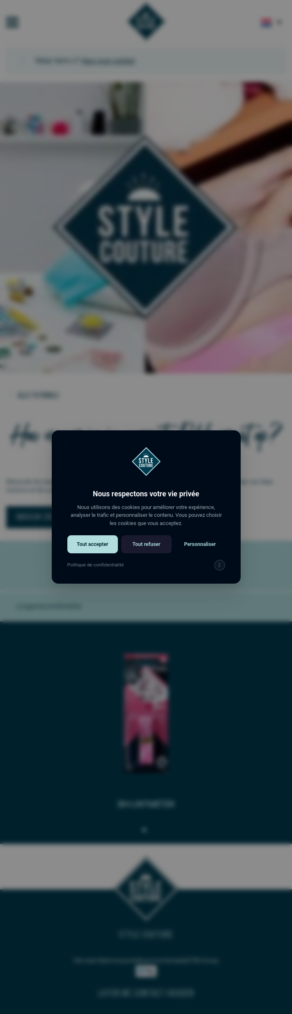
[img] (217, 570)
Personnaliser (198, 550)
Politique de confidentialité (96, 570)
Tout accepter (93, 550)
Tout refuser (146, 550)
